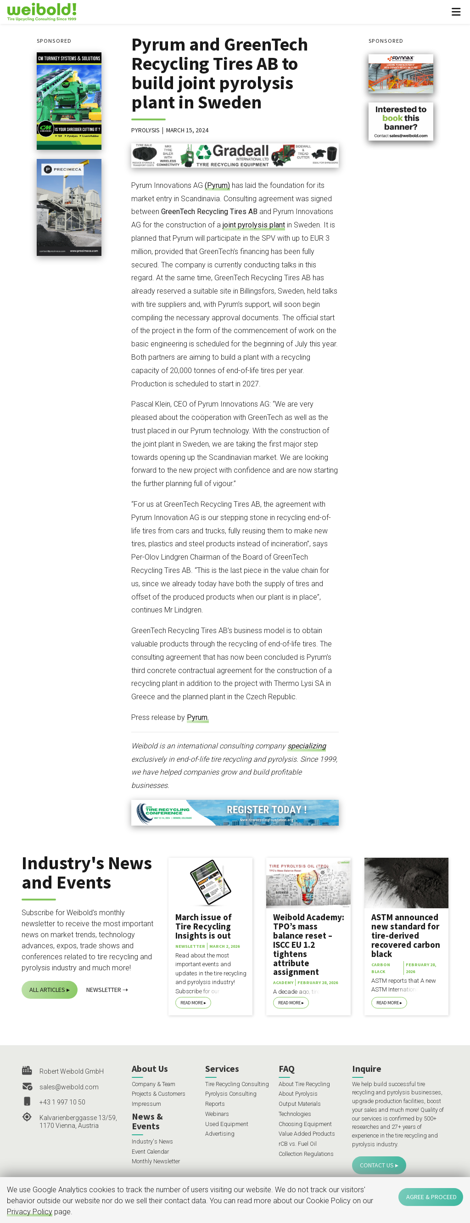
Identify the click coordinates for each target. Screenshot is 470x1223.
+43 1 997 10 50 (62, 1102)
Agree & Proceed (431, 1197)
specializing (306, 746)
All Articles (47, 989)
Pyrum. (198, 717)
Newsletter (103, 989)
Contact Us (377, 1165)
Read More (191, 1003)
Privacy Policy (29, 1211)
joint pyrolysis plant (254, 225)
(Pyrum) (217, 185)
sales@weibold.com (69, 1087)
